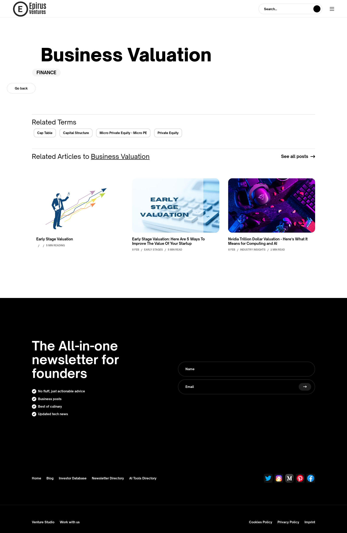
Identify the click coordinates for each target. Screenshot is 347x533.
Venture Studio (43, 522)
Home (36, 478)
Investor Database (73, 478)
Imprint (310, 522)
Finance (46, 72)
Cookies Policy (260, 522)
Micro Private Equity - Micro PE (123, 133)
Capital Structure (76, 133)
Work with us (70, 522)
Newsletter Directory (108, 478)
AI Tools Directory (142, 478)
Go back (21, 88)
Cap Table (44, 133)
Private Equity (168, 133)
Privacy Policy (288, 522)
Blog (50, 478)
